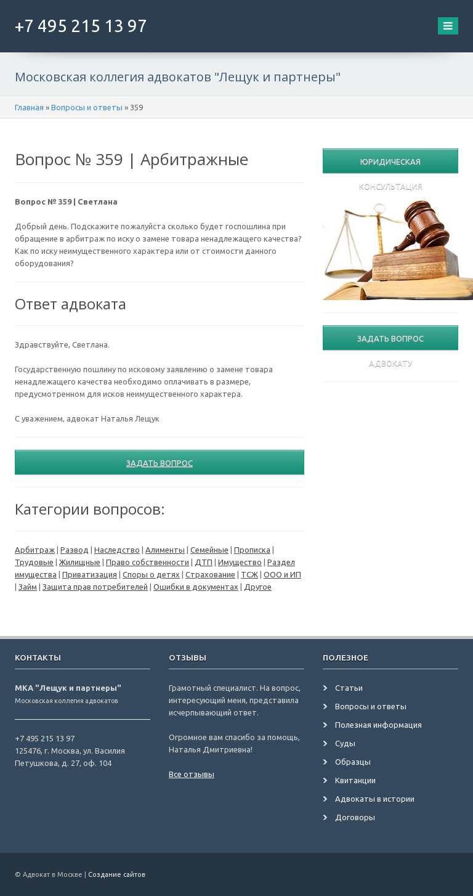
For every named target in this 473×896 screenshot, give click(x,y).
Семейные (209, 549)
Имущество (240, 562)
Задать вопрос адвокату (390, 342)
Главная (29, 107)
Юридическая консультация (390, 165)
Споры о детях (151, 574)
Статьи (349, 687)
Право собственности (147, 562)
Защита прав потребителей (95, 586)
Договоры (355, 817)
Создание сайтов (116, 874)
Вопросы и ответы (87, 107)
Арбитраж (35, 549)
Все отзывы (191, 774)
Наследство (117, 549)
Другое (258, 586)
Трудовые (34, 562)
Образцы (353, 761)
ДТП (203, 562)
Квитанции (355, 780)
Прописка (252, 549)
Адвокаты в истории (374, 798)
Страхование (210, 574)
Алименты (165, 549)
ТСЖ (249, 574)
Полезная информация (378, 724)
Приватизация (89, 574)
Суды (345, 743)
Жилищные (79, 562)
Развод (74, 549)
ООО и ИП (282, 574)
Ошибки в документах (195, 586)
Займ (27, 586)
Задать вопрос (159, 462)
